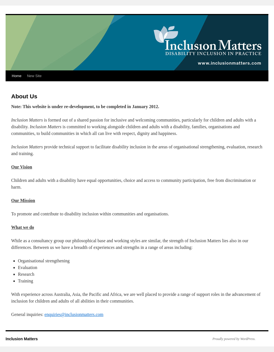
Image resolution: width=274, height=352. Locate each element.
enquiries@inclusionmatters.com (73, 314)
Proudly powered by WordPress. (234, 339)
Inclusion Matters (22, 339)
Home (17, 76)
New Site (34, 76)
